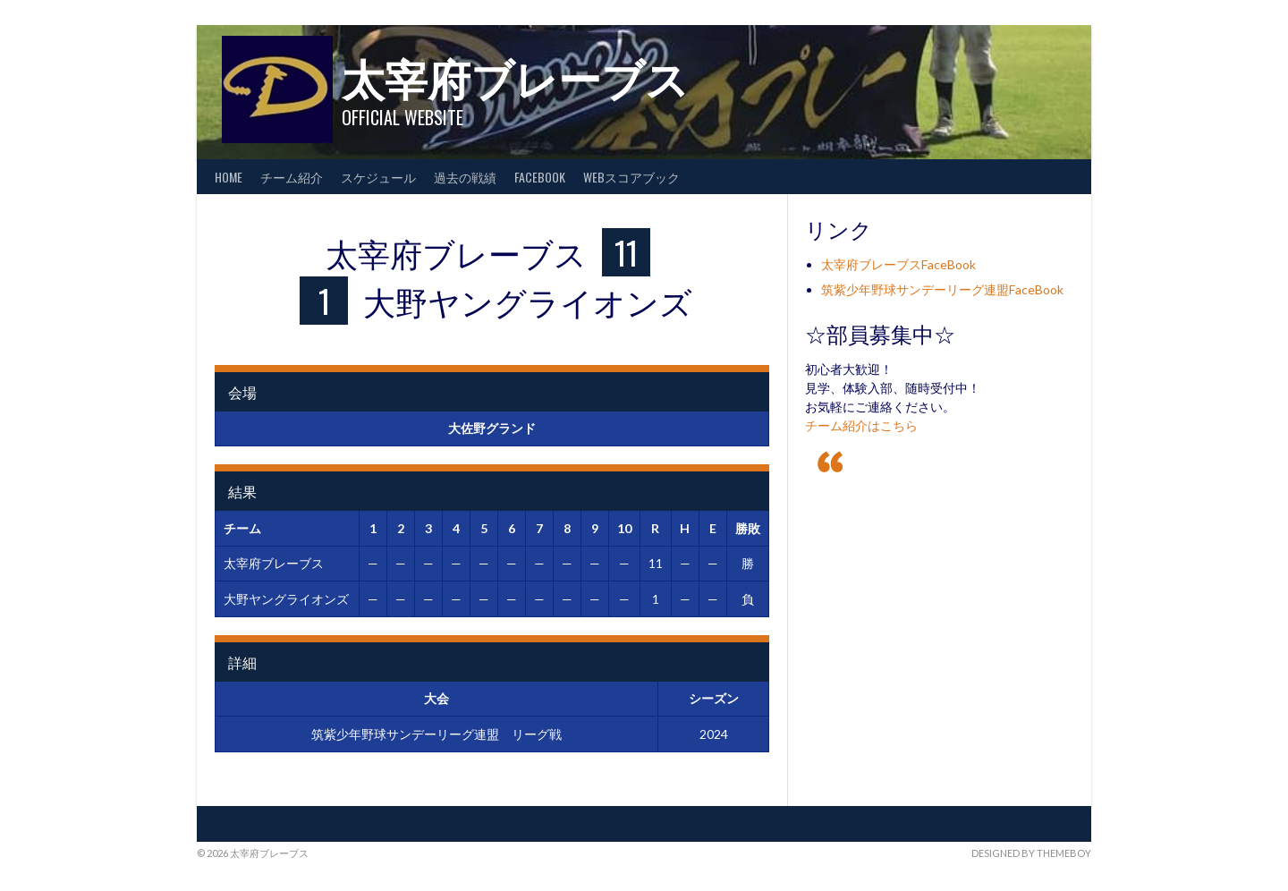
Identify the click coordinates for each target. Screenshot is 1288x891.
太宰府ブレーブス (515, 76)
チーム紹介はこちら (861, 425)
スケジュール (378, 176)
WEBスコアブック (631, 176)
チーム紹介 (291, 176)
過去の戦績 (465, 176)
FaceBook (539, 176)
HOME (228, 176)
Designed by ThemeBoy (1031, 853)
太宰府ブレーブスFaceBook (898, 264)
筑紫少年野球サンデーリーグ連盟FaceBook (942, 289)
